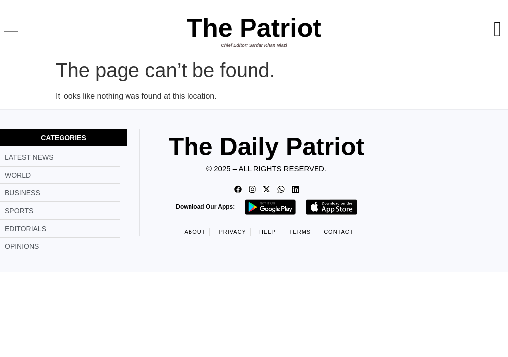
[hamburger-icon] (11, 31)
